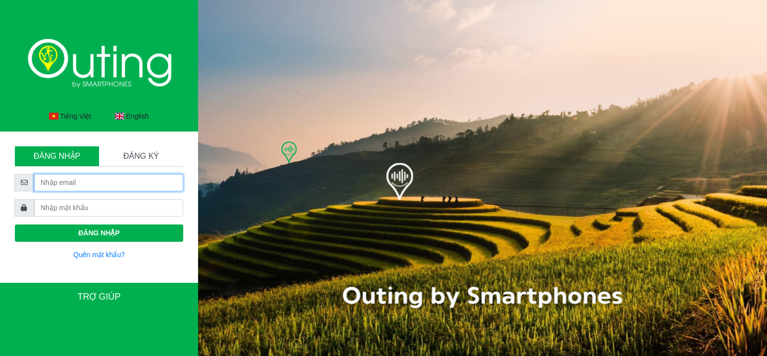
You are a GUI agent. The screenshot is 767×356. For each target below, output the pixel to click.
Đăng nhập (99, 233)
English (132, 116)
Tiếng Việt (70, 116)
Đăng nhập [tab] (57, 156)
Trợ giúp (98, 297)
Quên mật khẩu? (99, 255)
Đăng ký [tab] (141, 156)
